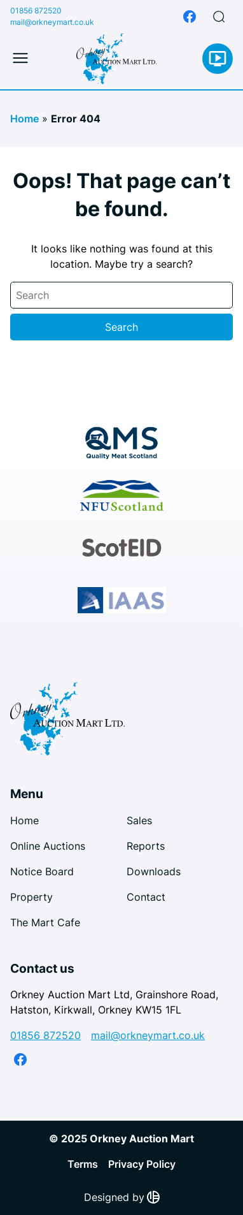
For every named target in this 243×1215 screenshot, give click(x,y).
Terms (82, 1164)
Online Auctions (47, 846)
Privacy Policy (142, 1164)
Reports (146, 846)
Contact (146, 897)
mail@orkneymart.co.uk (52, 22)
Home (24, 118)
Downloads (154, 871)
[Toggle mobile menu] (20, 58)
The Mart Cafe (45, 922)
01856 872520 (36, 10)
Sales (139, 820)
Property (31, 897)
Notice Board (42, 871)
